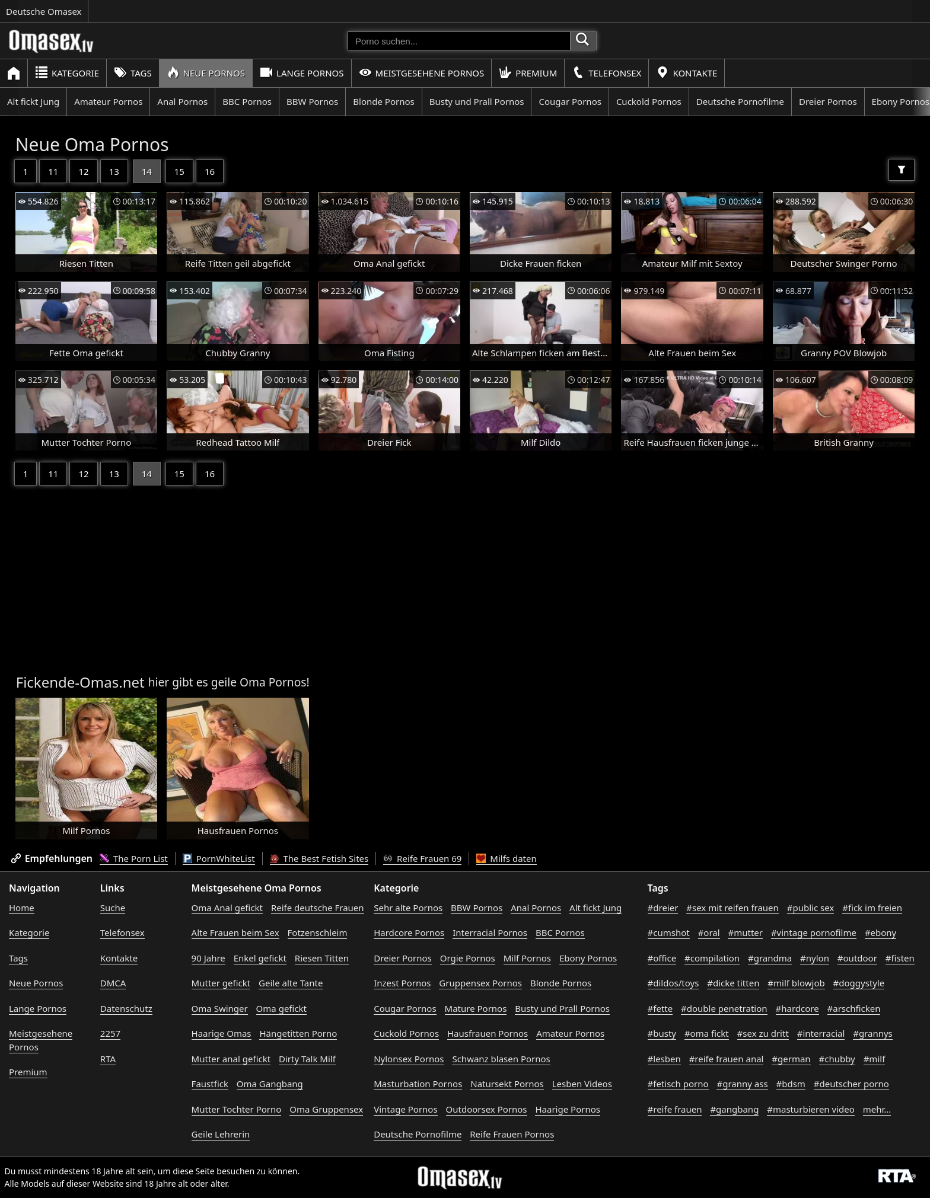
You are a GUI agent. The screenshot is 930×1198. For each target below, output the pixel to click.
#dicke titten (733, 983)
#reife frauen (675, 1109)
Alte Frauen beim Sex (235, 932)
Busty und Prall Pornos (476, 101)
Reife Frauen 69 (422, 858)
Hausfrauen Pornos (487, 1033)
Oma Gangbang (270, 1084)
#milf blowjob (795, 983)
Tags (133, 72)
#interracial (821, 1033)
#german (791, 1059)
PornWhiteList (219, 858)
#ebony (880, 932)
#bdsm (790, 1084)
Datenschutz (126, 1008)
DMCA (113, 983)
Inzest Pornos (402, 983)
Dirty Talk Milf (307, 1059)
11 (53, 171)
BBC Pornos (247, 101)
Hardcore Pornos (409, 932)
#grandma (770, 958)
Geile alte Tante (291, 983)
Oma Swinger (220, 1008)
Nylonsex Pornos (409, 1059)
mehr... (877, 1109)
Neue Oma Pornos (92, 144)
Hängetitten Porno (298, 1033)
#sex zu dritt (763, 1033)
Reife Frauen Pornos (512, 1134)
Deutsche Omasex (44, 11)
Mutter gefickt (221, 983)
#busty (662, 1033)
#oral (709, 932)
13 (114, 171)
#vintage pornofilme (813, 932)
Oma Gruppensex (326, 1109)
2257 (110, 1033)
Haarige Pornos (567, 1109)
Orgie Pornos (467, 958)
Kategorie (67, 72)
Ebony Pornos (588, 958)
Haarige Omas (221, 1033)
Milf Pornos (527, 958)
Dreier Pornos (828, 101)
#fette (660, 1008)
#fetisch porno (678, 1084)
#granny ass (741, 1084)
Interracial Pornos (490, 932)
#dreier (663, 907)
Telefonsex (606, 72)
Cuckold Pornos (648, 101)
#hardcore (797, 1008)
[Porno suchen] (459, 40)
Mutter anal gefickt (231, 1059)
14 (147, 171)
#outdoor (857, 958)
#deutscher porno (851, 1084)
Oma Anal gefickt (227, 907)
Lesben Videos (582, 1084)
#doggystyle (859, 983)
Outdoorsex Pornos (486, 1109)
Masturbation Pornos (418, 1084)
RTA (108, 1059)
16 (210, 171)
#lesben (664, 1059)
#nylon (814, 958)
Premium (528, 72)
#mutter (745, 932)
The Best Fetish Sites (319, 858)
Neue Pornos (206, 72)
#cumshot (669, 932)
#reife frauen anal (726, 1059)
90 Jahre (208, 958)
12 (83, 171)
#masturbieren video (811, 1109)
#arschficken (854, 1008)
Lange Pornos (301, 72)
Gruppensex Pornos (480, 983)
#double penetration (724, 1008)
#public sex (811, 907)
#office (662, 958)
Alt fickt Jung (33, 101)
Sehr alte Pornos (408, 907)
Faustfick (210, 1084)
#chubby (837, 1059)
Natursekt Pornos (507, 1084)
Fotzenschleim (318, 932)
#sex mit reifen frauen (732, 907)
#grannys (873, 1033)
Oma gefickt (281, 1008)
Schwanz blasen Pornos (501, 1059)
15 (179, 171)
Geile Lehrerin (221, 1134)
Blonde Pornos (383, 101)
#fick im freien (872, 907)
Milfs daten (506, 858)
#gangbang (734, 1109)
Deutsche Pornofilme (740, 101)
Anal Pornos (182, 101)
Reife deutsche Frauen (317, 907)
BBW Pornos (312, 101)
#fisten (900, 958)
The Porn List (134, 858)
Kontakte (686, 72)
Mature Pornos (476, 1008)
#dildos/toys (673, 983)
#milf (875, 1059)
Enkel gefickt (260, 958)
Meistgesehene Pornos (422, 72)
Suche (112, 907)
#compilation (712, 958)
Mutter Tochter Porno (237, 1109)
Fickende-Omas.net (80, 682)
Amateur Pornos (108, 101)
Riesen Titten (322, 958)
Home (21, 907)
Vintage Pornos (405, 1109)
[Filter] (901, 170)
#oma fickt (706, 1033)
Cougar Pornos (570, 101)
